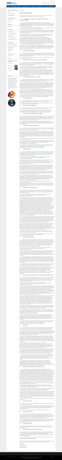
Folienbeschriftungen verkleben (12, 45)
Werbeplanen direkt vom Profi (12, 39)
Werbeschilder (13, 6)
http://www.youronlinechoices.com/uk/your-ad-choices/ (31, 147)
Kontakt (51, 1)
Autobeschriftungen (11, 31)
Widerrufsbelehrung (11, 47)
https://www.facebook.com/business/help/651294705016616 (29, 313)
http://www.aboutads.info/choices (32, 146)
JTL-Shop (54, 456)
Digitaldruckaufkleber (40, 6)
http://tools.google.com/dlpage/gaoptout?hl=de (30, 179)
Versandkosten (10, 55)
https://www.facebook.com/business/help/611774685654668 (36, 308)
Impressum (53, 1)
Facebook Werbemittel (49, 6)
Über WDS (9, 50)
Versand (36, 454)
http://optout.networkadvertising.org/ (40, 145)
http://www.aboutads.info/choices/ (26, 271)
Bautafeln (19, 6)
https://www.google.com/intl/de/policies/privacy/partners (30, 183)
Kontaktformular (10, 70)
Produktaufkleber (10, 36)
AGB (8, 52)
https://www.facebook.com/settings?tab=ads (29, 270)
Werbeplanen (33, 6)
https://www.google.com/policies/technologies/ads (32, 231)
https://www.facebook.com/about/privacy (43, 265)
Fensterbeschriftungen (26, 6)
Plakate (8, 6)
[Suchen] (37, 3)
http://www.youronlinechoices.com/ (42, 271)
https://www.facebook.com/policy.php (28, 311)
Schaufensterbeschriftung (12, 37)
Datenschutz (10, 49)
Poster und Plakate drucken (12, 34)
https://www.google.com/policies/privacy (27, 232)
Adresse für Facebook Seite (12, 44)
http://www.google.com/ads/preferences (28, 235)
